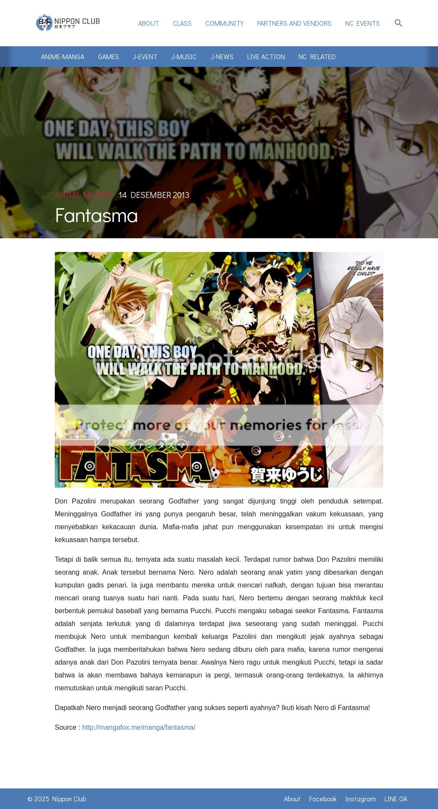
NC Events (362, 22)
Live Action (266, 56)
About (148, 22)
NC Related (317, 56)
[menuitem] (148, 23)
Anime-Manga (62, 56)
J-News (222, 56)
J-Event (145, 56)
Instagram (360, 798)
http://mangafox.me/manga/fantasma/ (138, 727)
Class (182, 22)
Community (224, 22)
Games (108, 56)
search (399, 23)
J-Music (184, 56)
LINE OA (396, 798)
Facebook (323, 798)
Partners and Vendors (294, 22)
